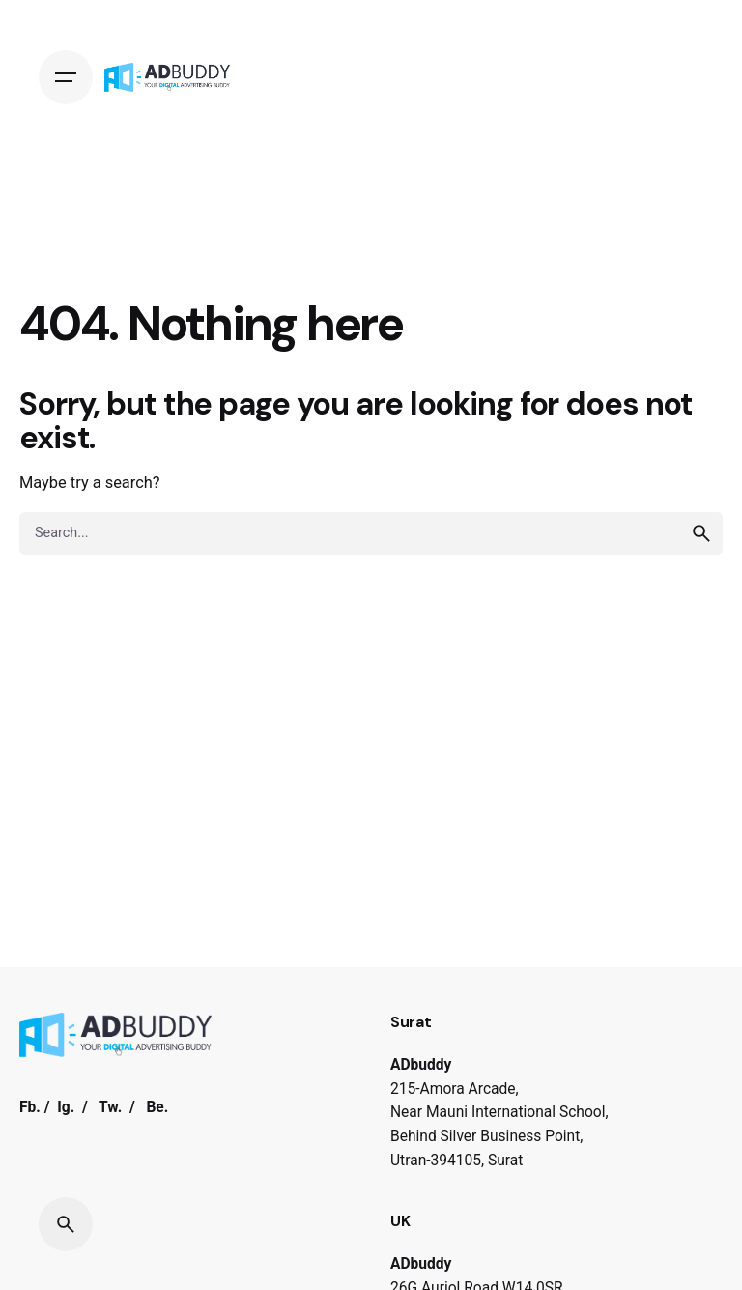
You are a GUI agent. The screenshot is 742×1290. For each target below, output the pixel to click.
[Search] (66, 1224)
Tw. (110, 1107)
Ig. (65, 1107)
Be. (157, 1107)
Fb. (30, 1107)
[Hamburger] (66, 77)
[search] (701, 533)
